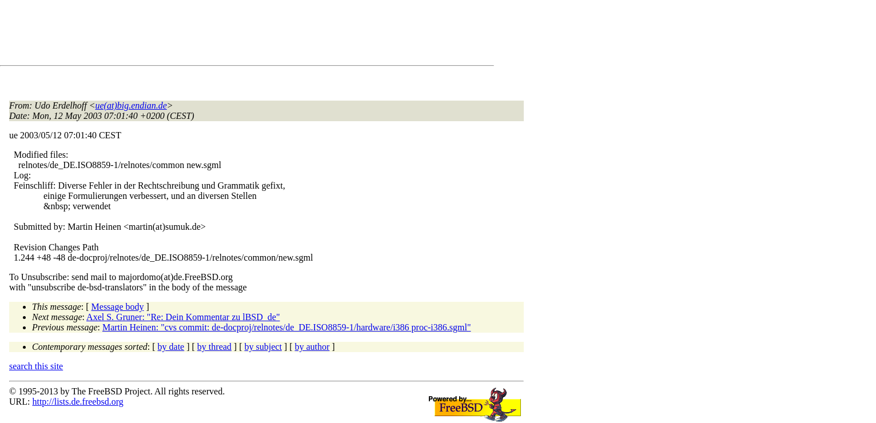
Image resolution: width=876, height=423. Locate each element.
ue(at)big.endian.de (131, 105)
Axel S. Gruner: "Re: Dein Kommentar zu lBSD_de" (183, 317)
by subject (263, 347)
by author (311, 347)
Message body (117, 307)
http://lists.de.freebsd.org (77, 401)
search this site (36, 366)
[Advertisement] (217, 35)
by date (171, 347)
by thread (214, 347)
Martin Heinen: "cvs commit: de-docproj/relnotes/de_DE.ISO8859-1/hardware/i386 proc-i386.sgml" (286, 327)
